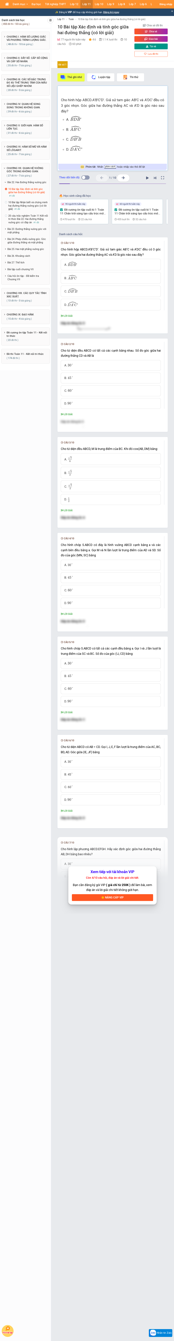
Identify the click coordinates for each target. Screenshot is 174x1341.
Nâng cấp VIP (112, 1241)
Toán (71, 19)
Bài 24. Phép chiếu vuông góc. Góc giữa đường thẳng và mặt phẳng (26, 241)
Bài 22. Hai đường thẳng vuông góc (26, 182)
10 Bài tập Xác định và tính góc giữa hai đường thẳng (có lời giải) (111, 19)
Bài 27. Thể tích (15, 262)
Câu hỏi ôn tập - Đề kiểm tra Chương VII (23, 277)
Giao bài (151, 39)
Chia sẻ (151, 31)
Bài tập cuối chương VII (20, 269)
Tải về (151, 46)
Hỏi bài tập (8, 1330)
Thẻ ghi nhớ (71, 77)
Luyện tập (100, 77)
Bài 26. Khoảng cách (18, 255)
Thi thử (130, 77)
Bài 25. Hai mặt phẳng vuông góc (25, 249)
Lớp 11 (61, 19)
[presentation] (75, 118)
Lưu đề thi (151, 54)
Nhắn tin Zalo (160, 1333)
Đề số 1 (62, 64)
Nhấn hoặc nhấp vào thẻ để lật (112, 167)
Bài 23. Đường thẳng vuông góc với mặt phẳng (26, 230)
